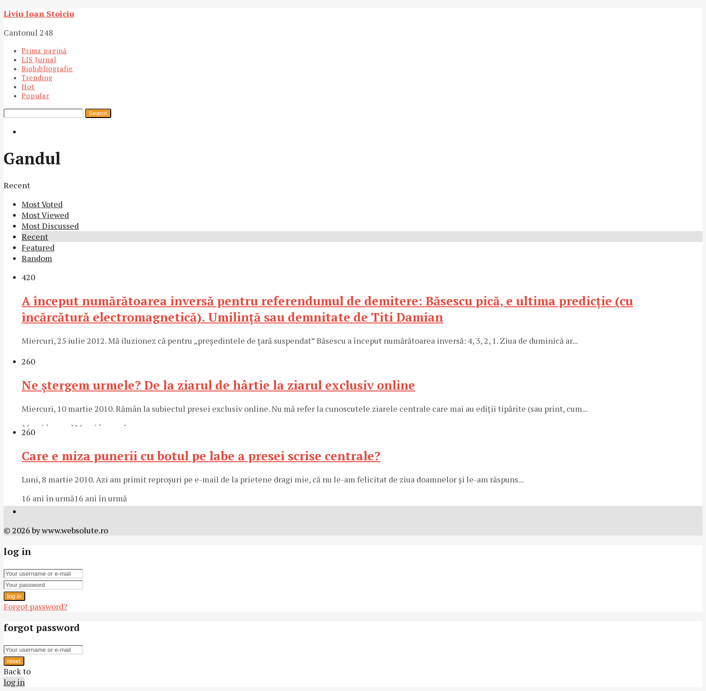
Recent (35, 236)
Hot (28, 86)
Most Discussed (50, 225)
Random (37, 258)
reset (14, 661)
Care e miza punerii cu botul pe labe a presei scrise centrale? (201, 456)
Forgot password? (36, 606)
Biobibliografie (47, 68)
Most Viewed (45, 214)
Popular (36, 95)
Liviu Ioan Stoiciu (39, 13)
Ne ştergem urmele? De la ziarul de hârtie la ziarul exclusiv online (218, 385)
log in (14, 596)
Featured (38, 247)
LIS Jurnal (39, 59)
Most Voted (42, 204)
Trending (37, 77)
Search (98, 113)
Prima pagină (44, 50)
